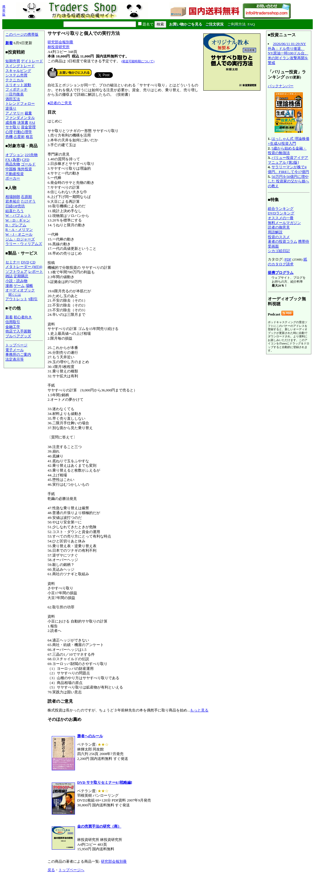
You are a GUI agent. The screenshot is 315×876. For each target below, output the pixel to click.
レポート (35, 271)
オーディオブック (20, 290)
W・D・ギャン (17, 220)
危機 (9, 137)
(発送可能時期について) (137, 61)
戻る (51, 870)
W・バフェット (18, 215)
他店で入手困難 (18, 331)
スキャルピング (18, 71)
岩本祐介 (12, 201)
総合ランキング (281, 208)
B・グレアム (15, 225)
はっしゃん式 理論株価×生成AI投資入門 (288, 141)
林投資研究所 (59, 47)
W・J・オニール (19, 234)
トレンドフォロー (20, 103)
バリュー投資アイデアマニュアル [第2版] (288, 160)
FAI (32, 122)
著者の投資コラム (282, 241)
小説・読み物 (16, 281)
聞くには (14, 294)
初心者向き (23, 317)
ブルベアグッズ (18, 336)
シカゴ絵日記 (279, 251)
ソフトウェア (16, 271)
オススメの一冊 (281, 218)
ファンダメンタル (20, 118)
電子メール (14, 350)
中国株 (10, 169)
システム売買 (16, 75)
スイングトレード (20, 66)
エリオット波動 (18, 85)
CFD (25, 159)
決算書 (22, 122)
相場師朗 (12, 197)
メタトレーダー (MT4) (23, 267)
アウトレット (16, 299)
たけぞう (28, 201)
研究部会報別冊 (60, 42)
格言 (29, 137)
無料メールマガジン (284, 223)
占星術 (19, 137)
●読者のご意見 (60, 103)
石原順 (26, 197)
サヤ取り (12, 127)
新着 (9, 43)
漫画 (9, 286)
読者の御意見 (279, 227)
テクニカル (14, 80)
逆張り (10, 108)
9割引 (33, 299)
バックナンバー (281, 86)
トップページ (16, 345)
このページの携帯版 (21, 34)
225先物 (31, 155)
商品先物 (12, 164)
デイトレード (32, 61)
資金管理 (28, 127)
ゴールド (28, 164)
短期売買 (12, 61)
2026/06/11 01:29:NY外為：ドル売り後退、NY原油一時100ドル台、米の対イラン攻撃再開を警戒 (288, 53)
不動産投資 (14, 174)
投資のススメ (279, 237)
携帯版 (3, 10)
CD (33, 262)
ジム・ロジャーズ (20, 239)
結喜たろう (14, 211)
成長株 (10, 122)
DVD (25, 262)
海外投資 (24, 169)
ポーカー (12, 178)
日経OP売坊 (15, 206)
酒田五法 (12, 99)
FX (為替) (13, 159)
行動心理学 (23, 132)
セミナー (12, 262)
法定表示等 (14, 359)
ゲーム (19, 286)
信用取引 (12, 322)
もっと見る (199, 710)
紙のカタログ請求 (287, 261)
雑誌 (9, 276)
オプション (14, 155)
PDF (287, 259)
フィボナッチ (16, 89)
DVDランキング (281, 213)
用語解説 (275, 232)
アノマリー (14, 113)
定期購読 (21, 276)
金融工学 (12, 327)
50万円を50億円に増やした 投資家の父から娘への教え (288, 181)
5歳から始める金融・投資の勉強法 (287, 150)
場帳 (29, 286)
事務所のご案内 (18, 354)
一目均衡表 (14, 94)
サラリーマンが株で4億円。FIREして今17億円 (288, 169)
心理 (9, 132)
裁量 (28, 113)
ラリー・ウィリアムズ (23, 244)
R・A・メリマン (19, 229)
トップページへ (71, 870)
